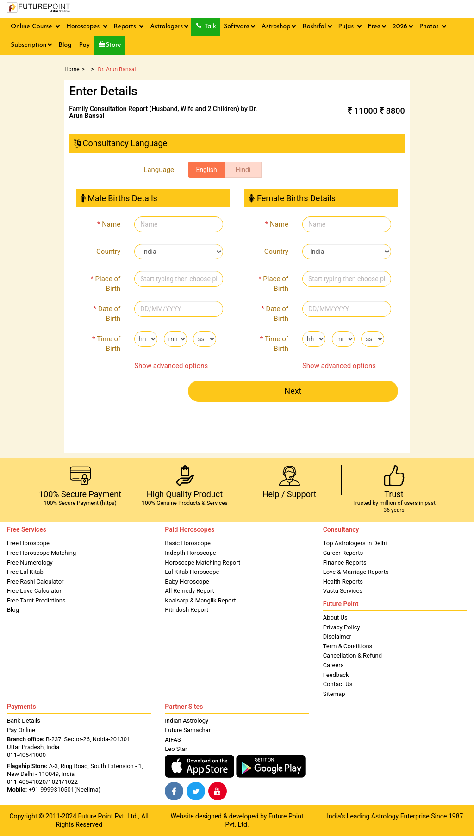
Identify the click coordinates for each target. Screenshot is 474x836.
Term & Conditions (348, 646)
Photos (433, 26)
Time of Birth (106, 344)
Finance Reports (345, 562)
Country (108, 251)
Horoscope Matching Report (202, 562)
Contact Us (338, 684)
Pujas (350, 26)
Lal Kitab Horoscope (192, 571)
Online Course (35, 26)
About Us (335, 617)
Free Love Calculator (34, 590)
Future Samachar (188, 729)
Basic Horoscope (188, 543)
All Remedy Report (189, 590)
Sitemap (334, 693)
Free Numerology (30, 562)
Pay (84, 45)
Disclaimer (337, 636)
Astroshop (279, 26)
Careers (333, 665)
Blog (64, 45)
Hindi (243, 169)
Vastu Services (342, 590)
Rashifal (317, 26)
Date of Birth (107, 314)
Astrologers (169, 26)
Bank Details (23, 720)
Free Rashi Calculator (35, 581)
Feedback (336, 674)
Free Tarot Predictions (36, 600)
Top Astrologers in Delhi (355, 543)
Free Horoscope (28, 543)
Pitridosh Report (186, 609)
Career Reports (343, 552)
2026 (403, 26)
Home (71, 69)
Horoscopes (87, 26)
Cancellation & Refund (352, 655)
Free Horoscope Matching (41, 552)
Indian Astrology (186, 720)
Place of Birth (105, 284)
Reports (129, 26)
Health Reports (343, 581)
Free (377, 26)
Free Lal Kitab (25, 571)
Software (240, 26)
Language (158, 170)
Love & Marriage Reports (356, 571)
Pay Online (21, 729)
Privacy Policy (341, 627)
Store (110, 45)
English (206, 169)
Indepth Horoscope (190, 552)
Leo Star (176, 748)
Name (108, 224)
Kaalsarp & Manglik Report (200, 600)
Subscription (31, 45)
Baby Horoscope (187, 581)
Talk (206, 26)
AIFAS (173, 739)
